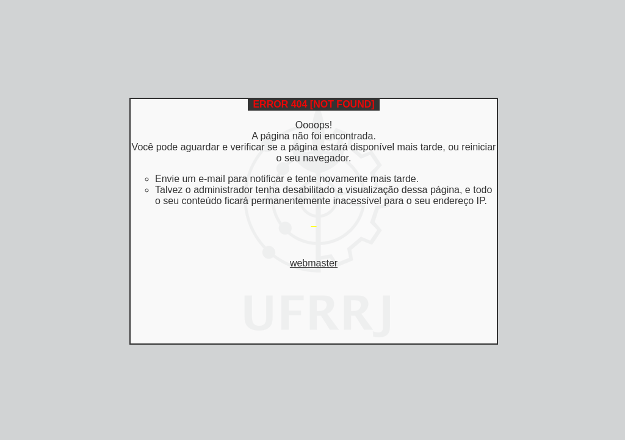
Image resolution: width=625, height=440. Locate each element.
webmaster (314, 263)
